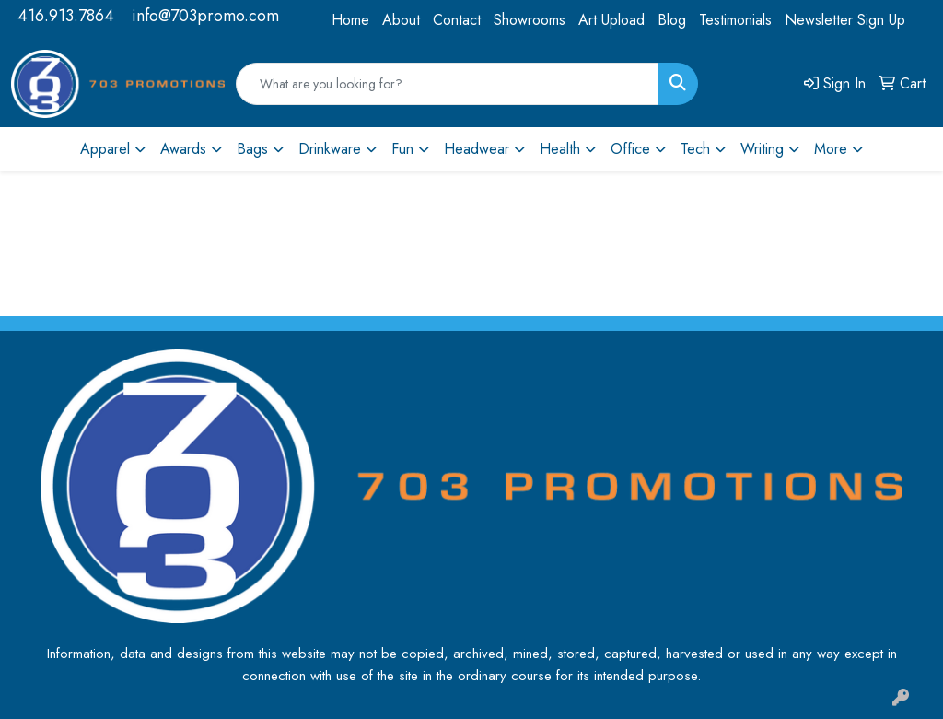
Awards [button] (183, 148)
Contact (457, 19)
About (401, 19)
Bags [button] (252, 148)
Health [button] (560, 148)
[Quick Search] (447, 84)
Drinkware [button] (329, 148)
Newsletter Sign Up (845, 19)
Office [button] (630, 148)
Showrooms (529, 19)
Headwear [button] (476, 148)
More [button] (830, 148)
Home (350, 19)
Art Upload (611, 19)
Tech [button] (695, 148)
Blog (672, 19)
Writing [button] (762, 148)
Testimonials (735, 19)
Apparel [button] (105, 148)
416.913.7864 (65, 16)
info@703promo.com (205, 16)
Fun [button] (402, 148)
